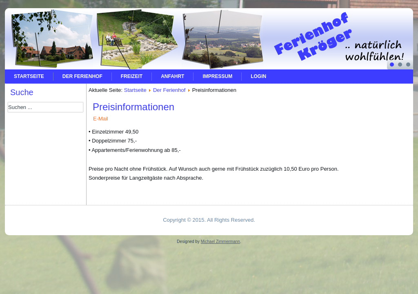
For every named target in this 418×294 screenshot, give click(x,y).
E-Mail (100, 119)
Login (258, 76)
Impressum (217, 76)
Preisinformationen (133, 106)
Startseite (29, 76)
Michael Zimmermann (220, 241)
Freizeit (131, 76)
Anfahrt (172, 76)
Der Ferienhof (82, 76)
